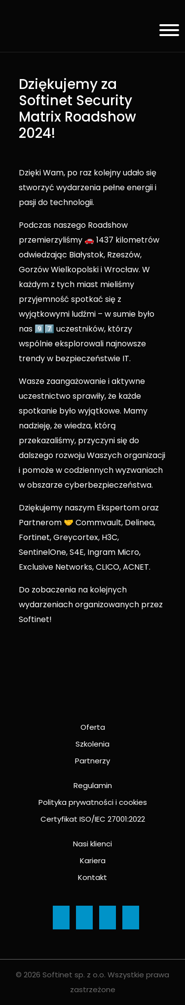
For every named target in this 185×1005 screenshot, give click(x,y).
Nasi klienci (92, 843)
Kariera (93, 860)
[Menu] (165, 32)
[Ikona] (61, 917)
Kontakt (92, 877)
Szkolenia (92, 744)
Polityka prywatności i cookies (92, 802)
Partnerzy (92, 760)
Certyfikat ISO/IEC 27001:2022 (92, 819)
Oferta (92, 727)
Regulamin (93, 785)
